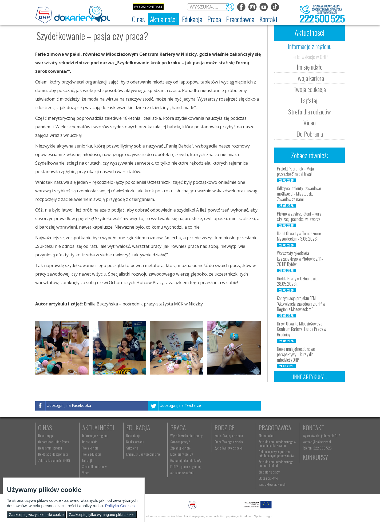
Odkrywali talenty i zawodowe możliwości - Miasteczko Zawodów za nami (299, 194)
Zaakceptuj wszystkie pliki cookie (36, 514)
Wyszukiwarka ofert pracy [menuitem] (186, 435)
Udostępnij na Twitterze (180, 405)
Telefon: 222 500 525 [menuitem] (317, 448)
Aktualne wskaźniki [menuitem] (182, 472)
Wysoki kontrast (148, 6)
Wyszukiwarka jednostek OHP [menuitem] (321, 435)
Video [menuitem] (85, 472)
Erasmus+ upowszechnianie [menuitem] (143, 454)
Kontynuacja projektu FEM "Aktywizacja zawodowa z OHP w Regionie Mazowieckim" (301, 304)
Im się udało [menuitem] (89, 441)
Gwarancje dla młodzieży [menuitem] (185, 460)
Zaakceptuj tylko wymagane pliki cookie (101, 514)
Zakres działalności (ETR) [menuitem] (54, 460)
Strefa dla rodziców (309, 111)
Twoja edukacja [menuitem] (91, 454)
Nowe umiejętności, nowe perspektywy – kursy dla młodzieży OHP (296, 354)
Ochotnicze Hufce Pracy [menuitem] (53, 441)
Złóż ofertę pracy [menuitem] (269, 472)
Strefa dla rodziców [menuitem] (94, 466)
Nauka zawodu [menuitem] (135, 441)
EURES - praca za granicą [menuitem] (185, 466)
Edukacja (138, 427)
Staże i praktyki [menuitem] (268, 478)
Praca (178, 427)
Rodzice (225, 427)
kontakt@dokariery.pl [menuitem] (317, 441)
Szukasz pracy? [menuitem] (180, 441)
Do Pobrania (309, 133)
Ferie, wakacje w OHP (309, 56)
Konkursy (315, 457)
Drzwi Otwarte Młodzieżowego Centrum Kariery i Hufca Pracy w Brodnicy (301, 329)
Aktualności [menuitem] (266, 435)
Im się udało (310, 66)
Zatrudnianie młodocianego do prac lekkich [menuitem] (276, 463)
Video (309, 122)
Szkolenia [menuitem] (132, 448)
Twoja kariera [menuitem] (90, 448)
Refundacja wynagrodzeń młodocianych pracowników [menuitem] (276, 453)
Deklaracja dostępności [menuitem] (53, 454)
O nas (45, 427)
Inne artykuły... (310, 377)
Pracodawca (275, 427)
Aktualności (98, 427)
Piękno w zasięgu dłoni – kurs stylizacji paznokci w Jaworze (299, 216)
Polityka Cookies (120, 505)
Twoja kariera (309, 78)
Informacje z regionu (309, 46)
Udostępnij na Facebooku (69, 405)
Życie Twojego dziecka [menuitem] (229, 448)
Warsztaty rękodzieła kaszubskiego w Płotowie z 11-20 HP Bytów (300, 259)
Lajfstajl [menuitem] (87, 460)
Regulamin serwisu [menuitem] (50, 448)
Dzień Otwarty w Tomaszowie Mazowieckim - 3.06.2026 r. (299, 236)
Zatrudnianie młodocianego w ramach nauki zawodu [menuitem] (277, 443)
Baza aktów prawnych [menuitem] (272, 484)
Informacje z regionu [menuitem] (95, 435)
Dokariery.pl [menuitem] (46, 435)
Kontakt (313, 427)
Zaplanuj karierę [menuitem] (180, 448)
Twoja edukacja (310, 89)
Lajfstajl (310, 100)
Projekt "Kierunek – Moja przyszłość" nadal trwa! (295, 171)
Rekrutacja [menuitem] (133, 435)
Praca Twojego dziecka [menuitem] (229, 441)
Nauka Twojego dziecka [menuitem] (229, 435)
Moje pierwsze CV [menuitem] (181, 454)
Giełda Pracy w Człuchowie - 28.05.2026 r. (298, 281)
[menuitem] (138, 19)
